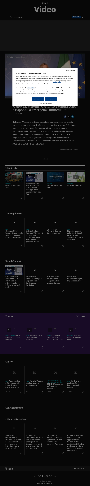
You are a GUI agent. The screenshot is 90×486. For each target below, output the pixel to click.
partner (18, 90)
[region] (45, 87)
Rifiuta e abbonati (70, 70)
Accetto (50, 99)
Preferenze (37, 99)
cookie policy (57, 82)
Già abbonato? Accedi (45, 103)
